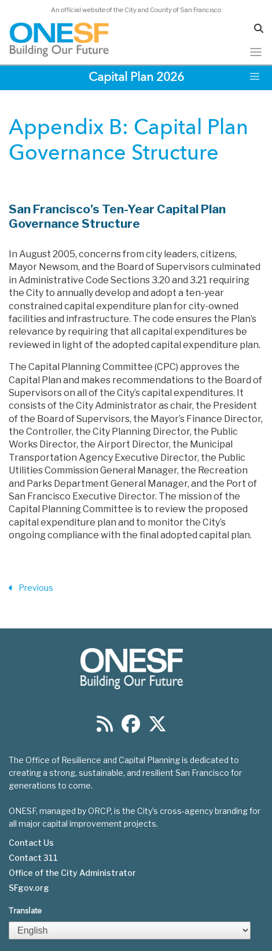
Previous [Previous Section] (31, 588)
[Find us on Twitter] (157, 727)
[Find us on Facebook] (131, 727)
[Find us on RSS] (105, 727)
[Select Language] (130, 930)
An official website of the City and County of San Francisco (136, 10)
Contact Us (31, 843)
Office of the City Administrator (72, 873)
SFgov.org (29, 888)
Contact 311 (33, 858)
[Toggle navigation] (256, 52)
